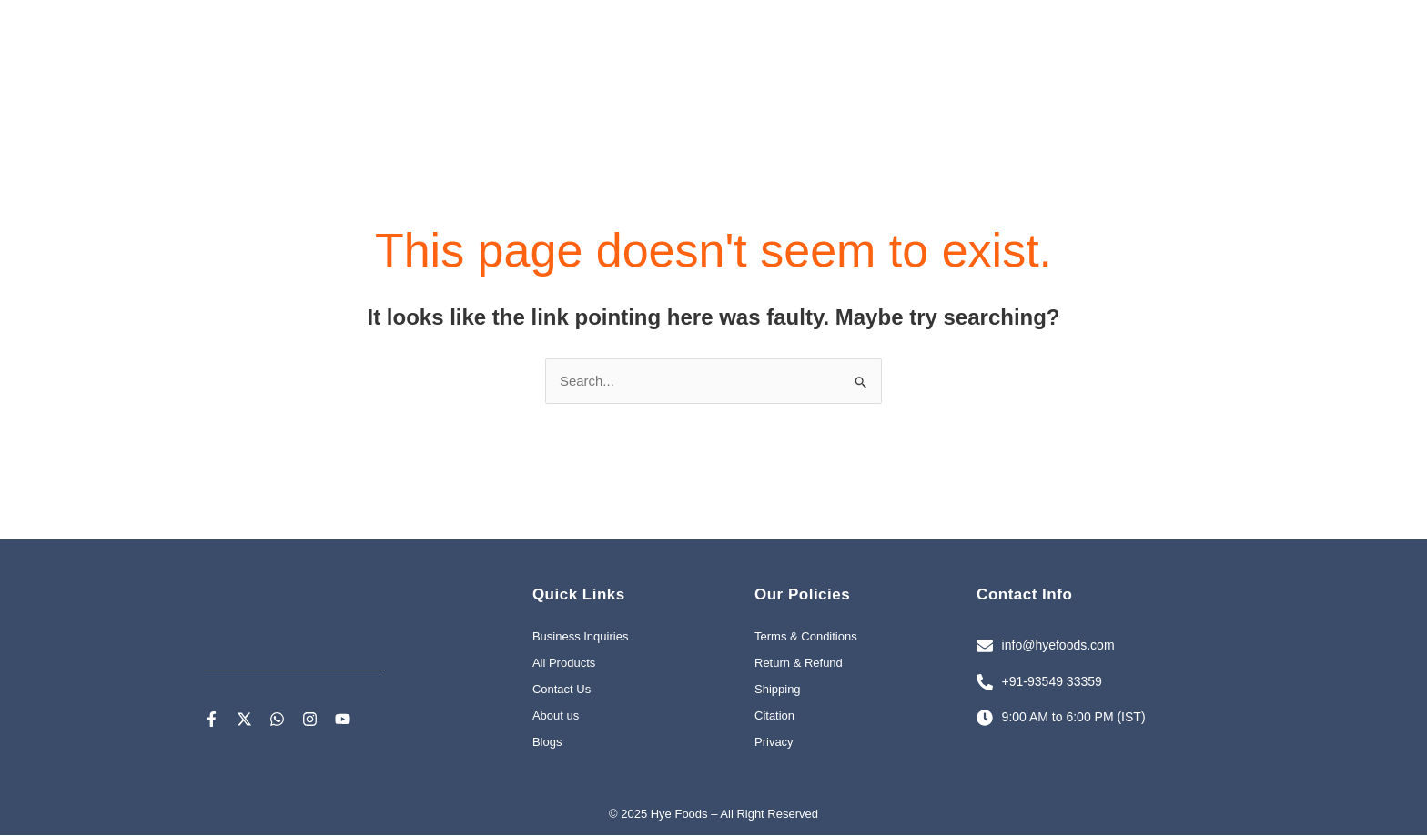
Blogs (547, 743)
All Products (563, 664)
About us (555, 717)
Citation (774, 717)
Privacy (774, 743)
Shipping (777, 691)
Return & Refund (798, 664)
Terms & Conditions (805, 638)
